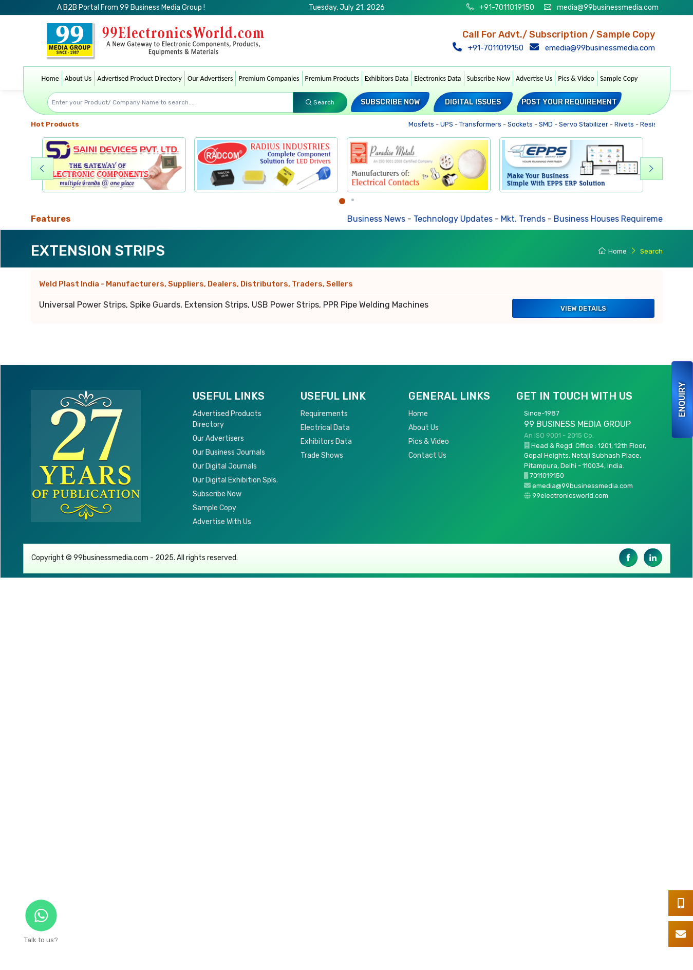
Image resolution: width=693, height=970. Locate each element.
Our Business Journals (229, 452)
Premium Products (332, 78)
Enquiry (682, 399)
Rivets (626, 124)
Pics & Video (576, 78)
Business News (381, 219)
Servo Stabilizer (585, 124)
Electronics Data (437, 78)
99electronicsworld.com (570, 495)
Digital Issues (473, 102)
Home (50, 78)
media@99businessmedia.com (608, 7)
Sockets (522, 124)
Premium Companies (268, 78)
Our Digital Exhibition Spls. (235, 480)
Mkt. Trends (527, 219)
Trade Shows (322, 455)
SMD (548, 124)
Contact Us (427, 455)
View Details (583, 308)
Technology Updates (457, 219)
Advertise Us (534, 78)
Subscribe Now (488, 78)
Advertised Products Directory (227, 419)
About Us (78, 78)
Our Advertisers (210, 78)
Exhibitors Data (387, 78)
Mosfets (423, 124)
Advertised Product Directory (139, 78)
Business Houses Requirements (619, 219)
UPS (449, 124)
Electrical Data (325, 427)
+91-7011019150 (506, 7)
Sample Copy (619, 78)
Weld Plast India (196, 284)
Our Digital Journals (225, 466)
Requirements (324, 413)
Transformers (482, 124)
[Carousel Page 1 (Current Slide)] (342, 201)
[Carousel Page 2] (352, 200)
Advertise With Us (222, 521)
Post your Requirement (569, 102)
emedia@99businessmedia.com (593, 47)
